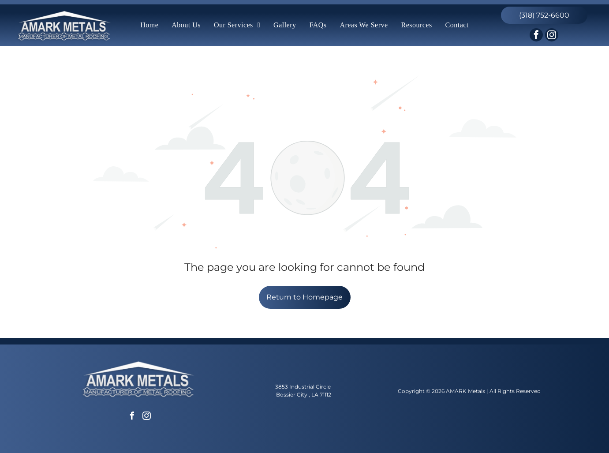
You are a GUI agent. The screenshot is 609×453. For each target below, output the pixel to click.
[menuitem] (149, 25)
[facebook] (536, 36)
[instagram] (551, 36)
